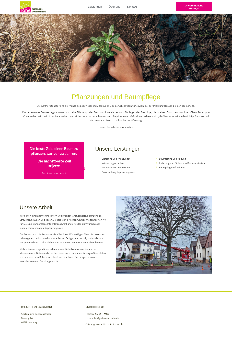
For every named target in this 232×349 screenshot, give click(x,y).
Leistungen (95, 6)
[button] (118, 235)
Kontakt (132, 6)
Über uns (114, 6)
